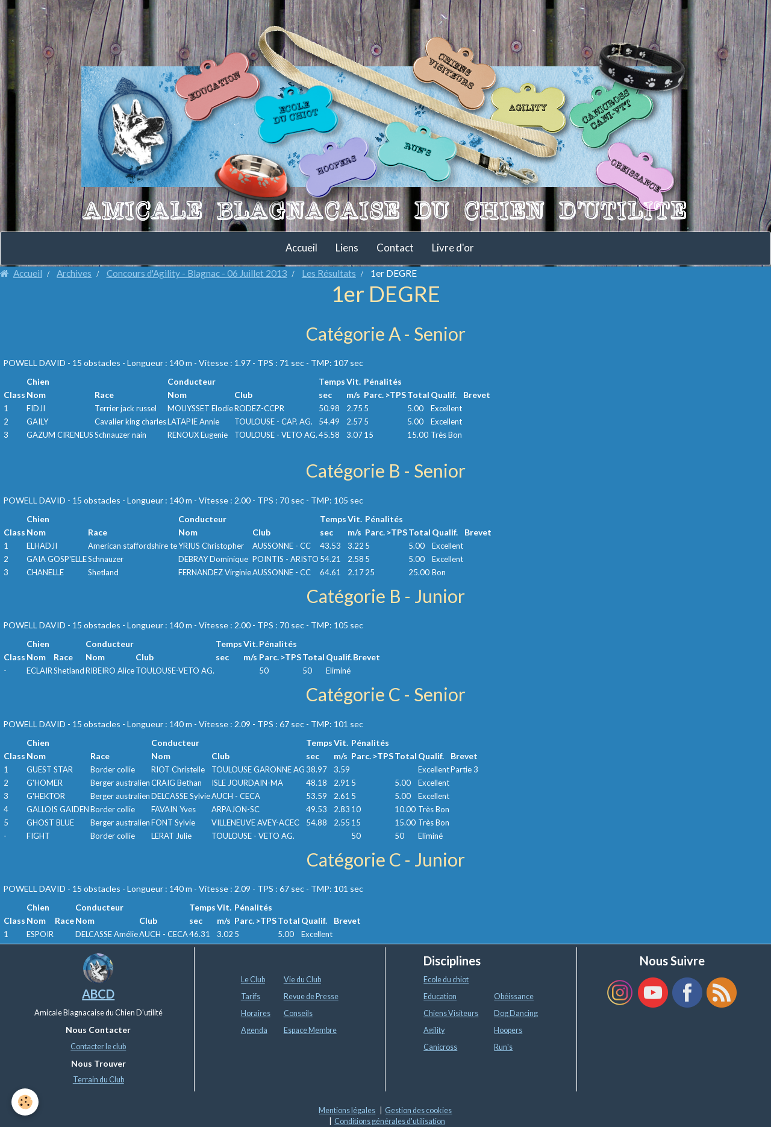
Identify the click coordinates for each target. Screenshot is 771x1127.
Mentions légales (347, 1110)
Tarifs (250, 996)
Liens (347, 248)
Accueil (301, 248)
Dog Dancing (516, 1013)
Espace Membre (310, 1030)
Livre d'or (453, 248)
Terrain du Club (98, 1079)
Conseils (298, 1013)
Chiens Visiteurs (450, 1013)
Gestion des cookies (418, 1110)
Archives (74, 273)
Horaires (255, 1013)
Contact (395, 248)
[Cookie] (25, 1102)
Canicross (440, 1047)
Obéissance (514, 996)
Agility (434, 1030)
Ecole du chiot (446, 979)
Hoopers (508, 1030)
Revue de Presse (311, 996)
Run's (503, 1047)
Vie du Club (302, 979)
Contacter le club (98, 1046)
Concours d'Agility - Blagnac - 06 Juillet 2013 (197, 273)
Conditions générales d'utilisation (389, 1121)
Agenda (254, 1030)
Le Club (253, 979)
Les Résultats (329, 273)
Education (440, 996)
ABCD (98, 994)
